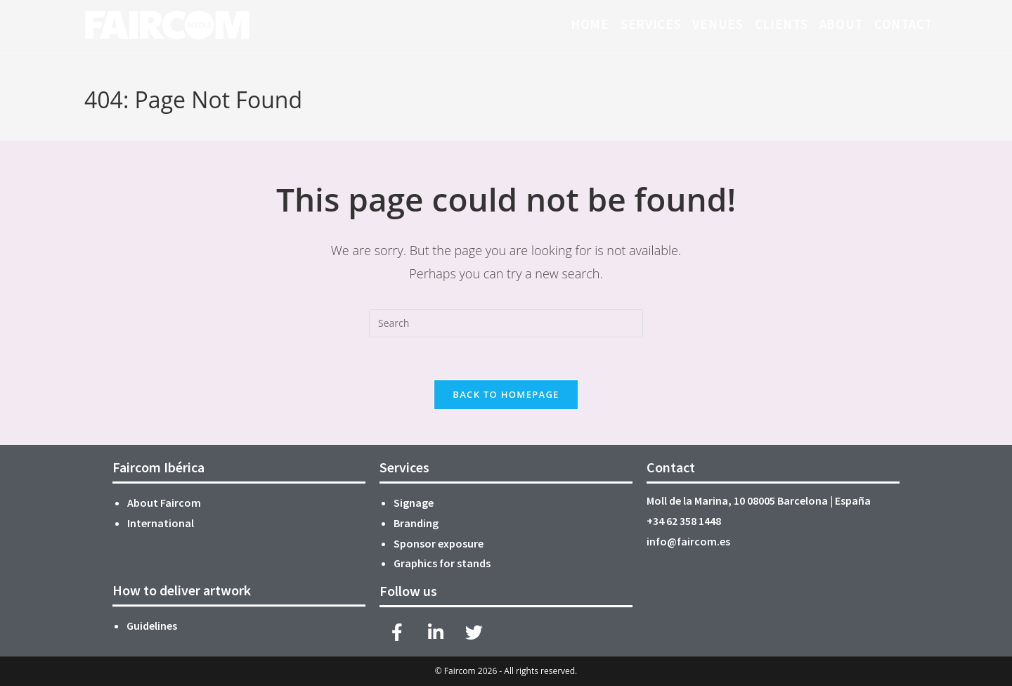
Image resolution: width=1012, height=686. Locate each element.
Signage (414, 503)
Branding (416, 523)
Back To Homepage (506, 394)
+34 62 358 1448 (684, 521)
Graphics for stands (443, 563)
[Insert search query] (506, 323)
